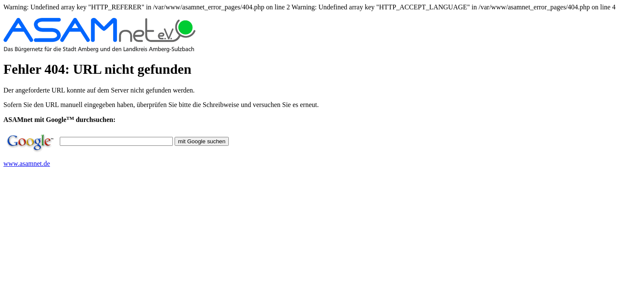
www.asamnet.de (26, 163)
